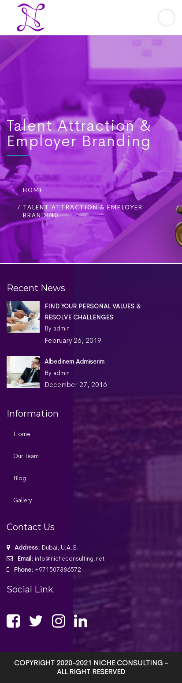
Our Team (26, 456)
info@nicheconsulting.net (69, 558)
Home (33, 190)
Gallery (22, 500)
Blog (19, 478)
